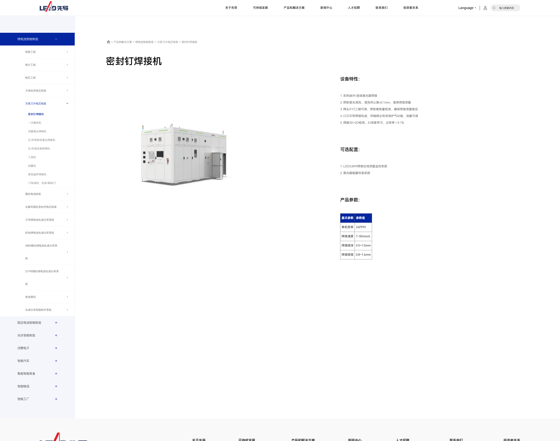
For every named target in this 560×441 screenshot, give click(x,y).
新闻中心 (326, 8)
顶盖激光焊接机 (37, 131)
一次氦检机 (34, 122)
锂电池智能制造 (27, 39)
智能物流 (23, 386)
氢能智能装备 (26, 373)
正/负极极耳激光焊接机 (41, 140)
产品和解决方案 (294, 8)
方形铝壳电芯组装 (35, 90)
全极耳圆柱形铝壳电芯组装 (41, 206)
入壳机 (32, 157)
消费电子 (23, 348)
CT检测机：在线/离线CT (42, 183)
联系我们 (382, 8)
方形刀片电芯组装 (35, 103)
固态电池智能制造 (29, 322)
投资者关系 (410, 8)
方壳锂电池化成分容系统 (39, 219)
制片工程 (30, 64)
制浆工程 (30, 51)
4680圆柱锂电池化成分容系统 (41, 252)
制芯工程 (30, 77)
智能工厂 (23, 399)
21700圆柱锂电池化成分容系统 (42, 277)
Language (466, 8)
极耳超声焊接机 (37, 174)
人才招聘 (354, 8)
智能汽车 (23, 360)
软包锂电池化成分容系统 (39, 232)
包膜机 (32, 165)
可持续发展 (260, 8)
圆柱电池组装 (33, 193)
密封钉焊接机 (36, 114)
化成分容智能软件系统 (38, 309)
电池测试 (30, 296)
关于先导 (231, 8)
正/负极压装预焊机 (39, 148)
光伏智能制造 (26, 335)
